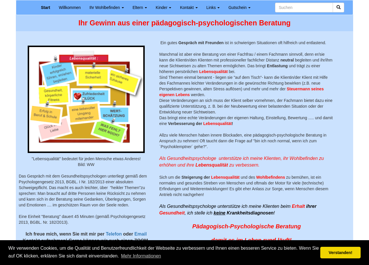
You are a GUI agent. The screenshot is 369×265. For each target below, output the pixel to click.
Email (140, 234)
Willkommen (70, 7)
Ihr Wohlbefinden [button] (106, 7)
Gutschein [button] (239, 7)
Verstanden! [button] (340, 252)
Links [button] (213, 7)
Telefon (114, 234)
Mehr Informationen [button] (141, 255)
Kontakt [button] (188, 7)
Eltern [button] (140, 7)
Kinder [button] (163, 7)
